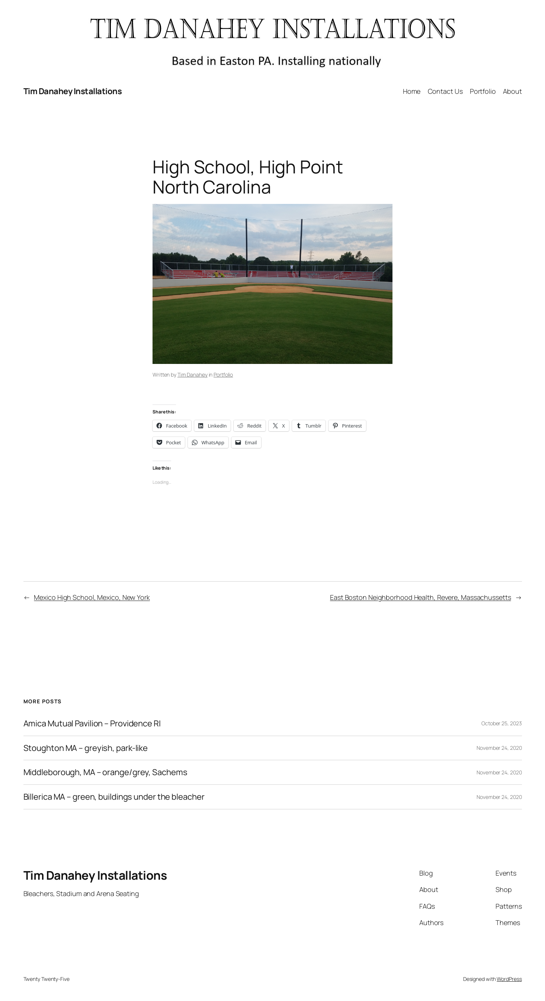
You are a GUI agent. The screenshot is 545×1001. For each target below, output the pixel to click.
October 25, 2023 (501, 723)
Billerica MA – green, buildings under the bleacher (114, 797)
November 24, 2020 (499, 747)
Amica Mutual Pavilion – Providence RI (92, 723)
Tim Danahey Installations (72, 91)
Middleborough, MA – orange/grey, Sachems (105, 772)
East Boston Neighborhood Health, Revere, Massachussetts (420, 597)
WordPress (509, 978)
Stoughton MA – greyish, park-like (85, 748)
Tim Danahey (192, 374)
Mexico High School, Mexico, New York (92, 597)
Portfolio (223, 374)
